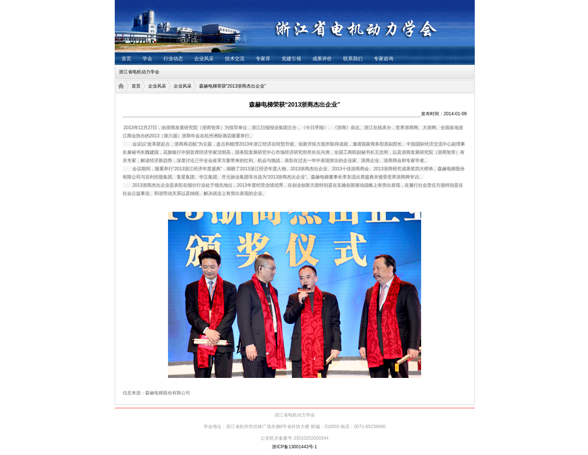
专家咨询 (383, 58)
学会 (147, 58)
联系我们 (353, 58)
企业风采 (204, 58)
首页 (126, 58)
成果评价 (322, 58)
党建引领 (291, 58)
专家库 (263, 58)
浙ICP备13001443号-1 (294, 446)
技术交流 (234, 58)
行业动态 (173, 58)
